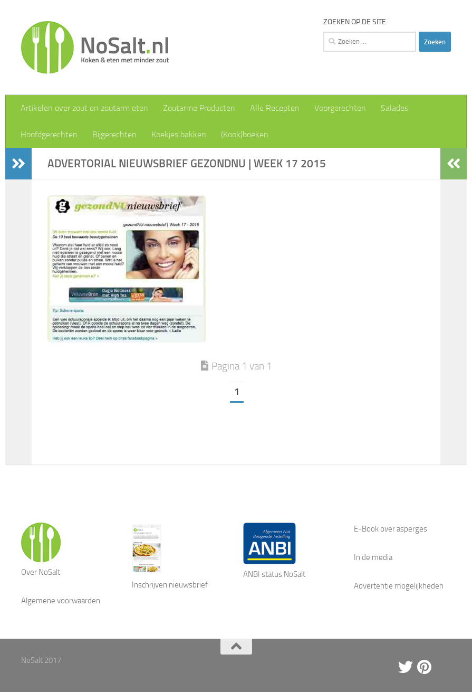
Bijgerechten (114, 134)
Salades (394, 108)
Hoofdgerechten (49, 134)
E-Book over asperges (390, 529)
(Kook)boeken (244, 134)
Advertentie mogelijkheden (399, 586)
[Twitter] (405, 667)
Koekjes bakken (178, 134)
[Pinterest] (424, 667)
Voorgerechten (340, 108)
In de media (373, 557)
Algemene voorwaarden (60, 600)
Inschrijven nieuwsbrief (170, 585)
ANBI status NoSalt (274, 574)
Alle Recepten (275, 108)
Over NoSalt (40, 572)
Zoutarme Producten (199, 108)
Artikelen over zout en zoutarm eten (84, 108)
